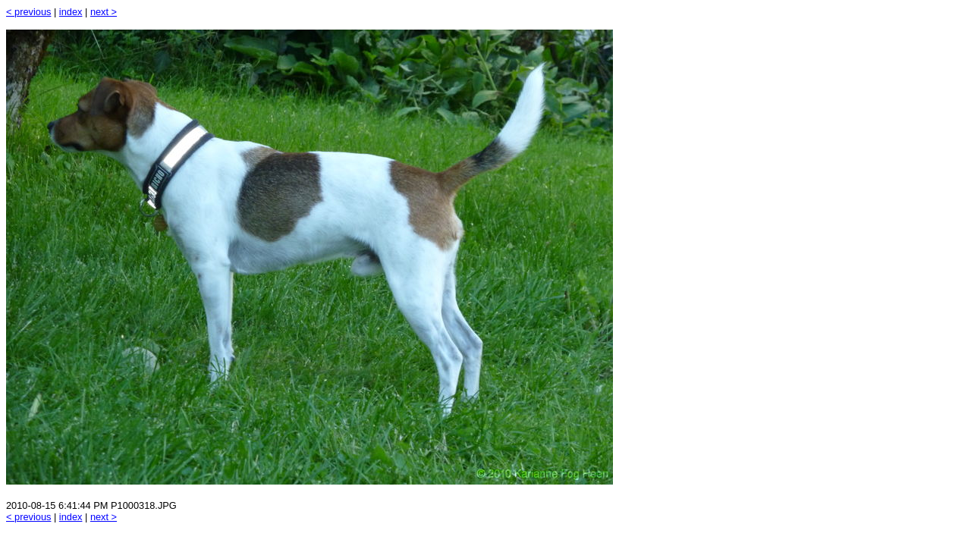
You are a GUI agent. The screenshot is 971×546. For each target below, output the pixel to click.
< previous (28, 11)
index (71, 11)
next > (103, 11)
